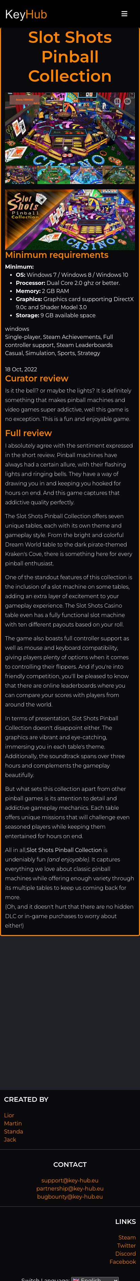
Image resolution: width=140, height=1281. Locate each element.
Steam (127, 1237)
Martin (13, 1123)
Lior (9, 1115)
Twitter (126, 1246)
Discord (125, 1254)
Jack (10, 1140)
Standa (13, 1131)
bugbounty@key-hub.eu (70, 1197)
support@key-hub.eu (70, 1180)
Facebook (123, 1262)
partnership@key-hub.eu (70, 1188)
